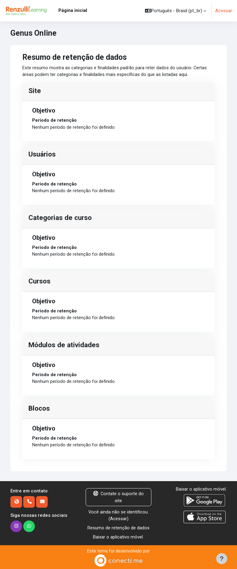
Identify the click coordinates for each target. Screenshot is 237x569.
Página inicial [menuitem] (72, 10)
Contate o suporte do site (118, 497)
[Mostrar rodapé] (221, 558)
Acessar (223, 10)
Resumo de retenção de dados (118, 528)
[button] (175, 10)
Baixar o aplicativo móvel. (118, 537)
